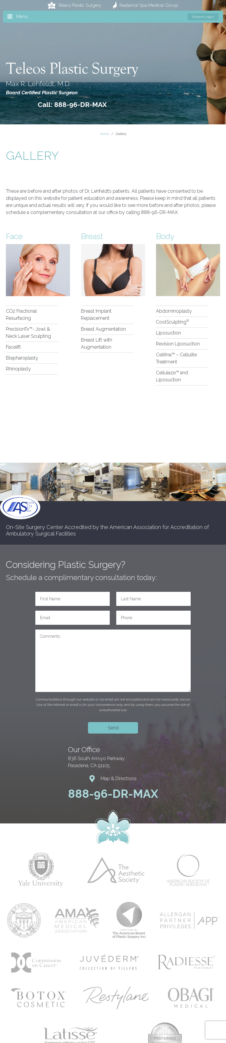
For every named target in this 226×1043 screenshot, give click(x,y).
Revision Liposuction (178, 344)
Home (104, 134)
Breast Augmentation (103, 329)
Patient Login (203, 17)
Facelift (13, 347)
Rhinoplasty (18, 369)
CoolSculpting (172, 322)
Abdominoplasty (174, 311)
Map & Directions (113, 778)
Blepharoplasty (22, 358)
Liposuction (168, 333)
